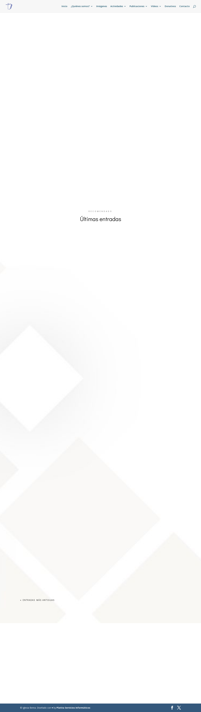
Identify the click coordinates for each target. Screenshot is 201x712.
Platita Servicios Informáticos (73, 707)
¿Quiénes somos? (80, 6)
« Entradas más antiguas (37, 600)
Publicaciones (137, 6)
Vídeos (154, 6)
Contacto (184, 6)
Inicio (64, 6)
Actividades (116, 6)
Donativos (170, 6)
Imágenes (101, 6)
